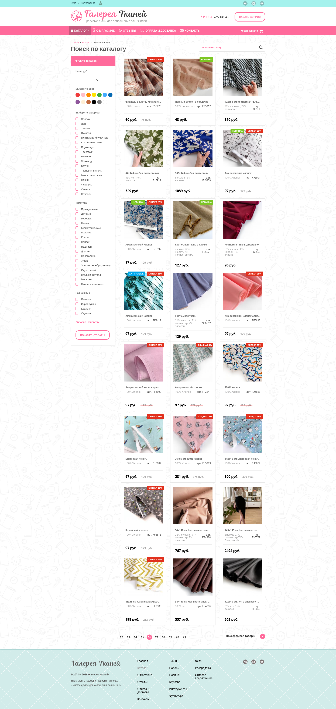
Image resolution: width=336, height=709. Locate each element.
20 (177, 637)
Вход (73, 3)
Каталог (79, 31)
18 (163, 637)
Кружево (174, 682)
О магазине (104, 30)
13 (128, 637)
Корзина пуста (252, 30)
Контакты (190, 31)
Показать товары (92, 335)
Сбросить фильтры (87, 322)
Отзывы (127, 31)
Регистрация (88, 3)
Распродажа (203, 668)
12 (121, 637)
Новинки (174, 675)
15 (142, 637)
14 (135, 637)
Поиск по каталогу (101, 42)
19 (170, 637)
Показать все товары (245, 636)
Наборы (174, 668)
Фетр (198, 661)
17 (156, 637)
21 (184, 637)
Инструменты (178, 689)
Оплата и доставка (158, 31)
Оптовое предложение (204, 676)
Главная (75, 42)
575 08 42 (213, 17)
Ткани (173, 661)
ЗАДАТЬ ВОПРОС (249, 17)
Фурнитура (176, 696)
